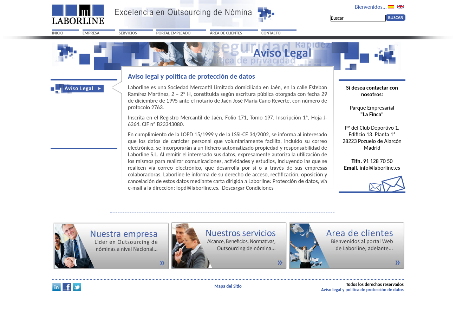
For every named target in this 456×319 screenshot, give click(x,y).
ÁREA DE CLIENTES (226, 33)
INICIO (57, 33)
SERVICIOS (128, 33)
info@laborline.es (380, 167)
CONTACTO (271, 33)
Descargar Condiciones (248, 187)
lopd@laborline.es (197, 187)
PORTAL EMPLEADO (173, 33)
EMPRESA (91, 33)
